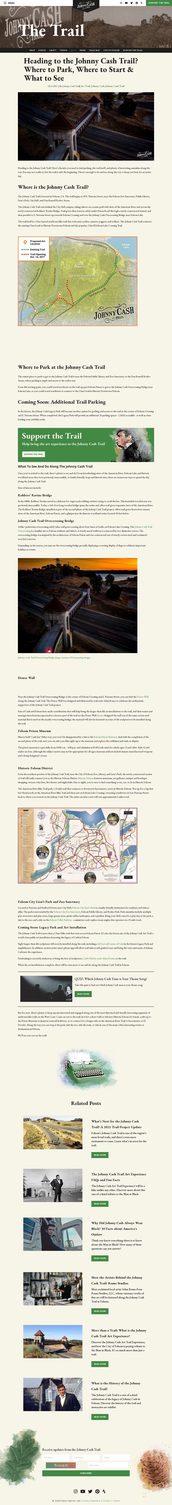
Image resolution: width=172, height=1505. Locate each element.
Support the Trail (158, 3)
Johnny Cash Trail (114, 86)
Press (83, 50)
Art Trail (85, 86)
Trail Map (94, 50)
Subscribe (86, 1473)
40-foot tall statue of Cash (111, 943)
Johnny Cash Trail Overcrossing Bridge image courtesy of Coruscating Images (54, 657)
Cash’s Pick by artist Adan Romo (99, 958)
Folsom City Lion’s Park (83, 907)
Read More (100, 1155)
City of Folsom (111, 50)
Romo (100, 715)
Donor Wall (143, 696)
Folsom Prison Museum (105, 737)
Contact (106, 1501)
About (52, 50)
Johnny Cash (97, 86)
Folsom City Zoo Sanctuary (67, 911)
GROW (116, 1501)
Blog (73, 50)
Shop (32, 50)
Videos (63, 50)
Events (42, 50)
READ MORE (83, 994)
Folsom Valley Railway (61, 919)
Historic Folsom (86, 778)
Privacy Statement (91, 1501)
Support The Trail (132, 50)
